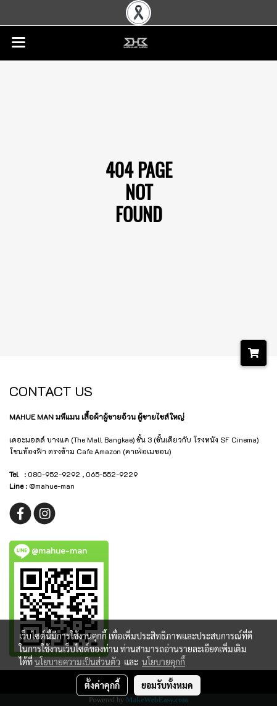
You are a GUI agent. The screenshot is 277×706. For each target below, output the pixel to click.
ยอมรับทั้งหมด (167, 685)
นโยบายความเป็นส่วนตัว (77, 661)
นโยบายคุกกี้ (163, 661)
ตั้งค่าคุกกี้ (102, 685)
